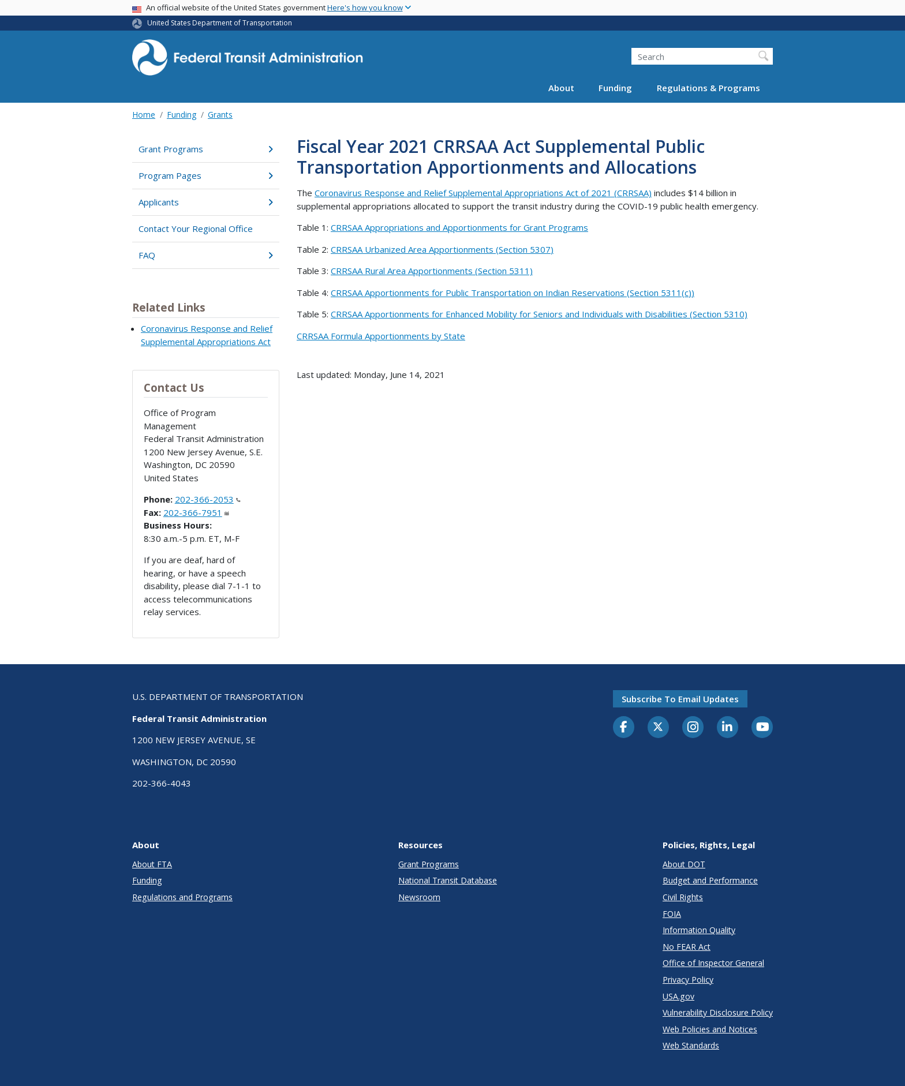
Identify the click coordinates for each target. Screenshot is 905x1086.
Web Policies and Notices (710, 1029)
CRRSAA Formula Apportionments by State (381, 336)
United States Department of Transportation (219, 23)
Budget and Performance (710, 880)
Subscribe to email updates (680, 699)
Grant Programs (206, 149)
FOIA (672, 913)
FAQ (206, 255)
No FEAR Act (686, 946)
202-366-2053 (208, 499)
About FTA (152, 864)
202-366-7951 (196, 512)
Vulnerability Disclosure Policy (718, 1012)
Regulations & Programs (708, 87)
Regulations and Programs (182, 897)
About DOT (684, 864)
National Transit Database (447, 880)
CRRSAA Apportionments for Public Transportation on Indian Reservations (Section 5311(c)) (512, 292)
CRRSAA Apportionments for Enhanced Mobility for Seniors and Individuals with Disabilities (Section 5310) (539, 314)
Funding (615, 87)
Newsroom (419, 897)
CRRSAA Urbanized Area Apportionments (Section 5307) (442, 249)
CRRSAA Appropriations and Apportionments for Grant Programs (459, 227)
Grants (220, 114)
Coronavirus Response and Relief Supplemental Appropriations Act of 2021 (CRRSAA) (483, 193)
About (561, 87)
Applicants (206, 202)
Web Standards (691, 1045)
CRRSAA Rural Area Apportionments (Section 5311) (432, 270)
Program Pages (206, 175)
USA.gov (678, 996)
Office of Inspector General (713, 962)
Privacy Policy (688, 979)
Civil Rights (683, 897)
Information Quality (699, 929)
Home (143, 114)
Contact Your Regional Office (196, 228)
